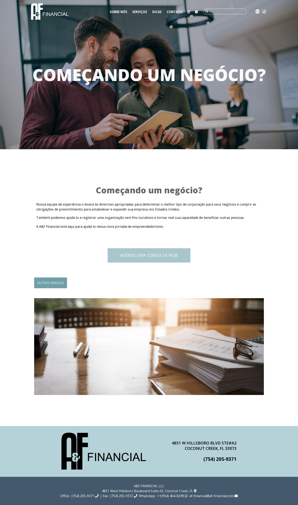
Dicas (157, 12)
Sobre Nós (118, 12)
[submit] (206, 11)
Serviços (139, 12)
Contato (174, 12)
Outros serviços (50, 283)
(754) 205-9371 (220, 459)
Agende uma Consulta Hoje (149, 255)
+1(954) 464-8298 (172, 496)
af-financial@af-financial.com (213, 496)
